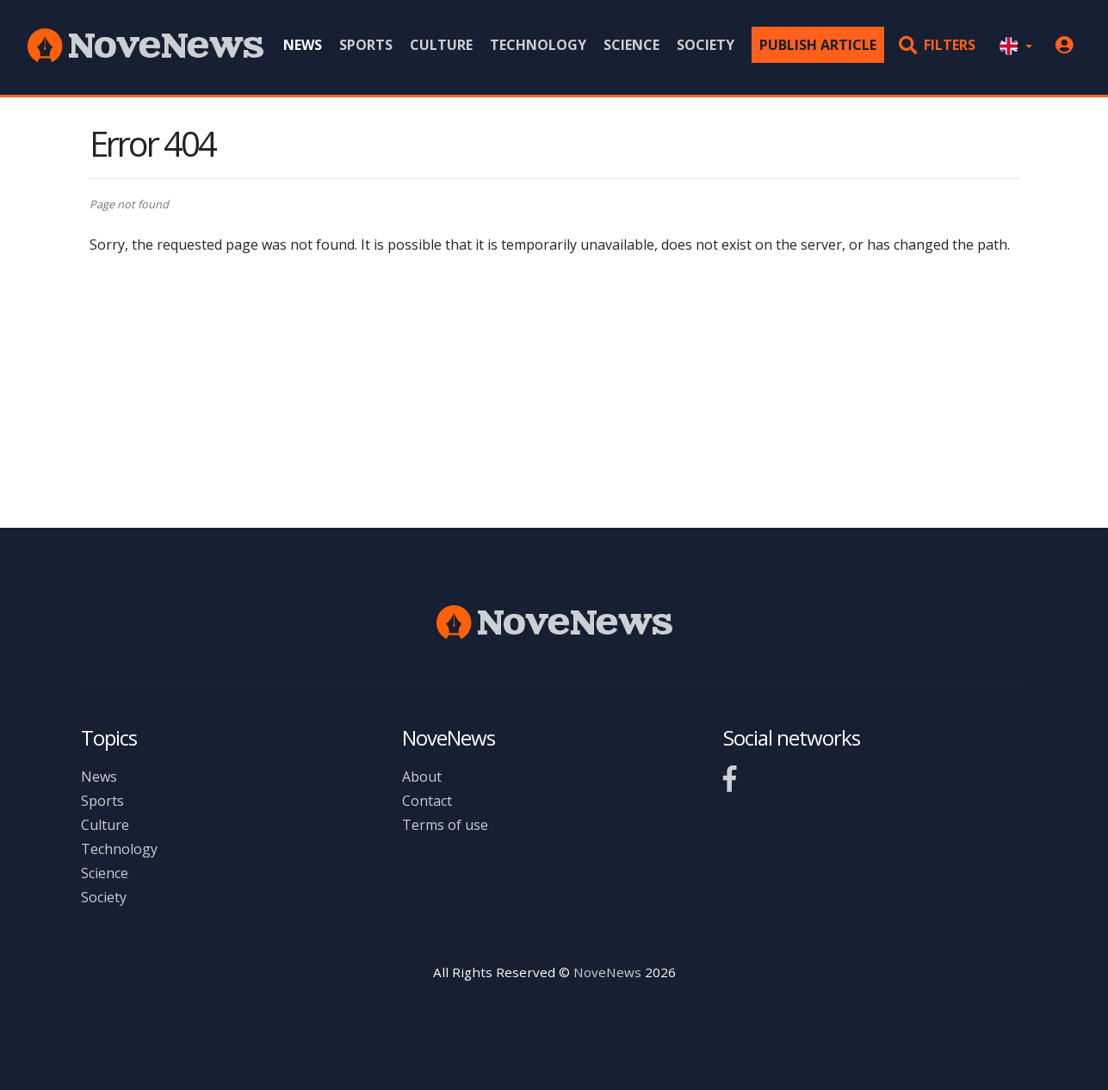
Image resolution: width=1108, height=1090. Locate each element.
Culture (441, 44)
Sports (366, 44)
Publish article (817, 44)
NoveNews (607, 972)
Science (631, 44)
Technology (538, 44)
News (302, 44)
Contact (427, 800)
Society (705, 44)
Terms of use (445, 824)
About (422, 776)
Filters (937, 44)
